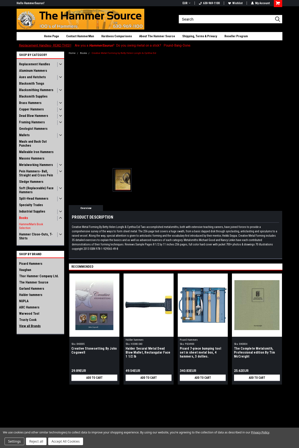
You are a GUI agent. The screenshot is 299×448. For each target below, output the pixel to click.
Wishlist (235, 3)
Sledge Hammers (31, 182)
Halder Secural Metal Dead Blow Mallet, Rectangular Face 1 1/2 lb (148, 352)
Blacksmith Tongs (31, 83)
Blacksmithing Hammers (36, 90)
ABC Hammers (29, 307)
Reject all (36, 441)
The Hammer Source (33, 282)
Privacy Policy (260, 432)
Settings (14, 441)
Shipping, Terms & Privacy (199, 36)
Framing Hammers (32, 122)
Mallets (24, 135)
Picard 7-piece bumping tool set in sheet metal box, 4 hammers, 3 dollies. (200, 352)
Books (23, 218)
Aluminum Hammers (33, 71)
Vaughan (25, 270)
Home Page (51, 36)
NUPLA (24, 301)
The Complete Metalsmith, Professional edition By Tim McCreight (254, 352)
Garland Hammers (31, 289)
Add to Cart (94, 377)
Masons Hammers (31, 158)
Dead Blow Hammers (33, 116)
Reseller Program (236, 36)
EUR (186, 3)
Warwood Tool (29, 314)
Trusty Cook (28, 320)
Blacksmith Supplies (33, 96)
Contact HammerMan (80, 36)
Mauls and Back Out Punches (33, 143)
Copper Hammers (31, 109)
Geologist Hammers (33, 129)
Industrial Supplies (32, 211)
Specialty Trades (31, 205)
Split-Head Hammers (33, 198)
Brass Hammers (30, 103)
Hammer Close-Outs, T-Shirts (36, 236)
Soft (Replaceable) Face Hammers (36, 190)
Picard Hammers (30, 264)
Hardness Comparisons (116, 36)
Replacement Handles (34, 64)
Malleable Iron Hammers (36, 152)
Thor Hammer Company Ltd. (39, 276)
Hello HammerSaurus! (30, 3)
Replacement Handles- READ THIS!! (45, 45)
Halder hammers (30, 295)
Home (72, 53)
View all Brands (30, 326)
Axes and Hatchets (32, 77)
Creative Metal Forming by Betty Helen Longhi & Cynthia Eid (124, 53)
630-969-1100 (209, 3)
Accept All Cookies (65, 441)
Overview (85, 208)
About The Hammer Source (157, 36)
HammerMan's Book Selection (31, 226)
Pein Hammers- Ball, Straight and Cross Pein (36, 173)
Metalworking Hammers (36, 165)
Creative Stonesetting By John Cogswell (94, 350)
